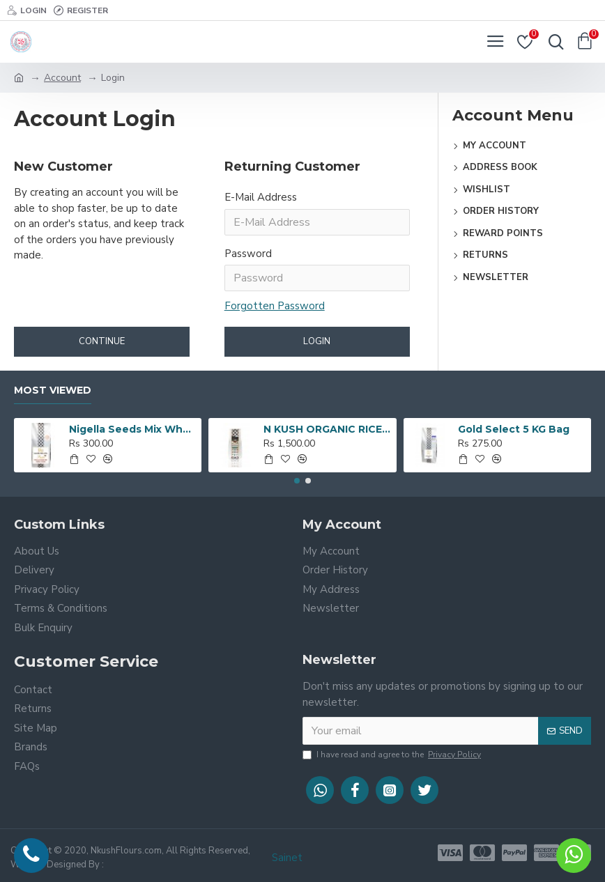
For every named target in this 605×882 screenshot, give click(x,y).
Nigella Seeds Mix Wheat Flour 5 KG (133, 429)
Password (248, 254)
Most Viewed (52, 390)
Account (62, 77)
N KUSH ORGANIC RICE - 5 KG (327, 429)
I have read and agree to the (392, 754)
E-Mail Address (260, 197)
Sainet (287, 858)
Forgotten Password (274, 306)
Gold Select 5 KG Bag (513, 429)
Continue (102, 341)
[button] (297, 480)
